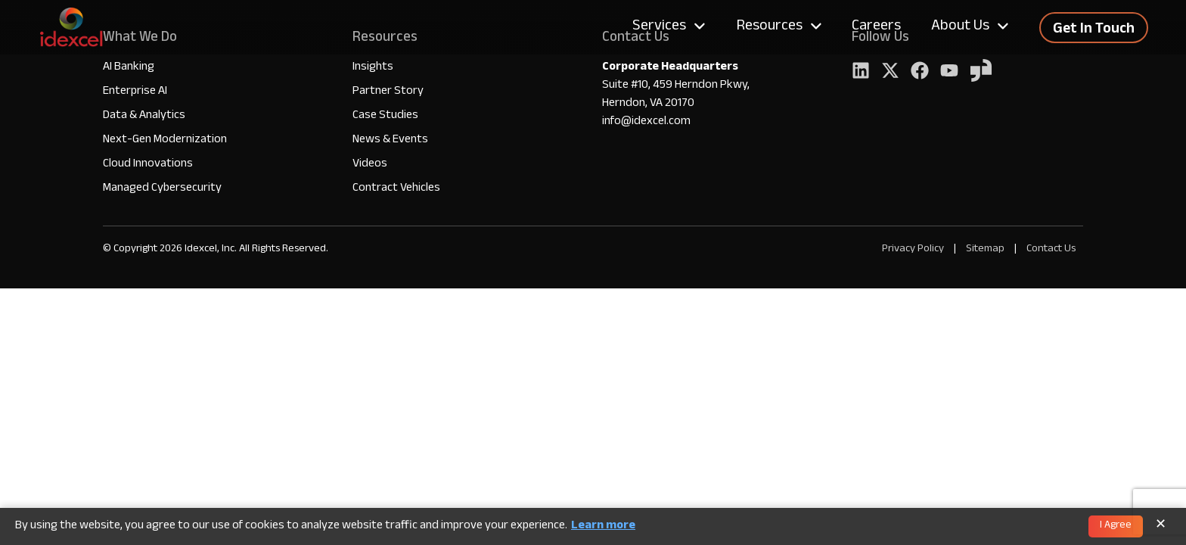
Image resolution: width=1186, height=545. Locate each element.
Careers (876, 27)
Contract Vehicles (396, 189)
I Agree (1116, 526)
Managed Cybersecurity (162, 189)
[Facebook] (920, 72)
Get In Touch (1094, 30)
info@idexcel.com (646, 123)
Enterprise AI (135, 92)
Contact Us (1051, 249)
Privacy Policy (913, 249)
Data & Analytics (144, 116)
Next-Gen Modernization (165, 140)
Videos (369, 164)
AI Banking (128, 68)
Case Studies (385, 116)
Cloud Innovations (148, 164)
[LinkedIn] (861, 72)
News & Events (390, 140)
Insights (372, 68)
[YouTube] (949, 72)
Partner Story (388, 92)
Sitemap (986, 249)
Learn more (603, 527)
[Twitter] (890, 72)
